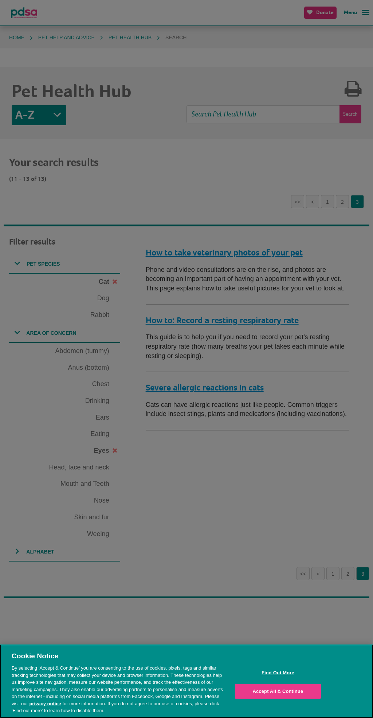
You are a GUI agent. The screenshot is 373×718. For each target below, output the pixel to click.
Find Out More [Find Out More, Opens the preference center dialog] (278, 672)
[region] (186, 681)
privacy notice (45, 703)
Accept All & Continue (277, 691)
